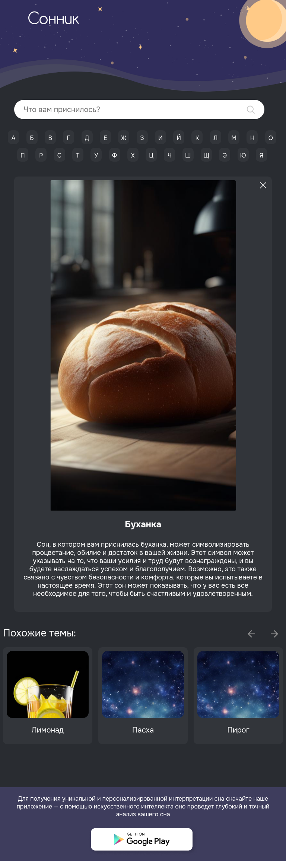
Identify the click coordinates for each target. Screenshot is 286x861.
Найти (251, 110)
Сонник (53, 20)
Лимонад (48, 730)
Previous (251, 633)
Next (274, 633)
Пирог (238, 730)
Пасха (143, 730)
